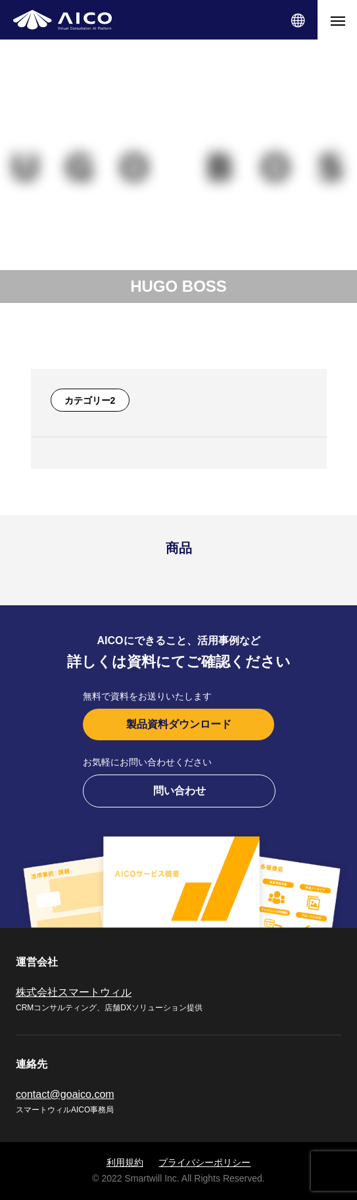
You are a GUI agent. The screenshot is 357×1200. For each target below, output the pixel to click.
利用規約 (125, 1162)
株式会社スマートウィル (73, 992)
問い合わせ (179, 790)
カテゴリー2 (90, 400)
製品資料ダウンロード (178, 724)
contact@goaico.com (65, 1094)
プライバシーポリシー (204, 1162)
